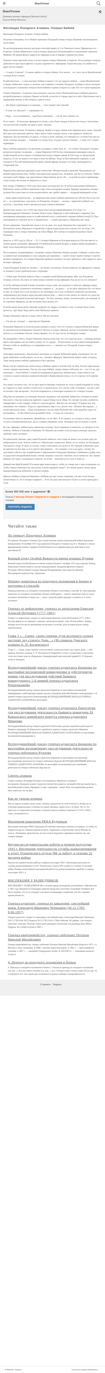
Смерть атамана (20, 775)
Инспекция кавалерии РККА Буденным (37, 821)
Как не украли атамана (25, 798)
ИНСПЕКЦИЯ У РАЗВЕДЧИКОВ (33, 880)
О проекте (45, 984)
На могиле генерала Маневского (85, 1370)
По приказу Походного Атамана (32, 535)
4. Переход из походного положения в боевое (42, 962)
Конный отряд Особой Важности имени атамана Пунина (50, 558)
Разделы (57, 984)
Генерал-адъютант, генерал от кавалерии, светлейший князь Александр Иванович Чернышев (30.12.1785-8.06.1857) (48, 908)
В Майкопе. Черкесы (13, 1370)
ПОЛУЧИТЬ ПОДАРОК (20, 507)
